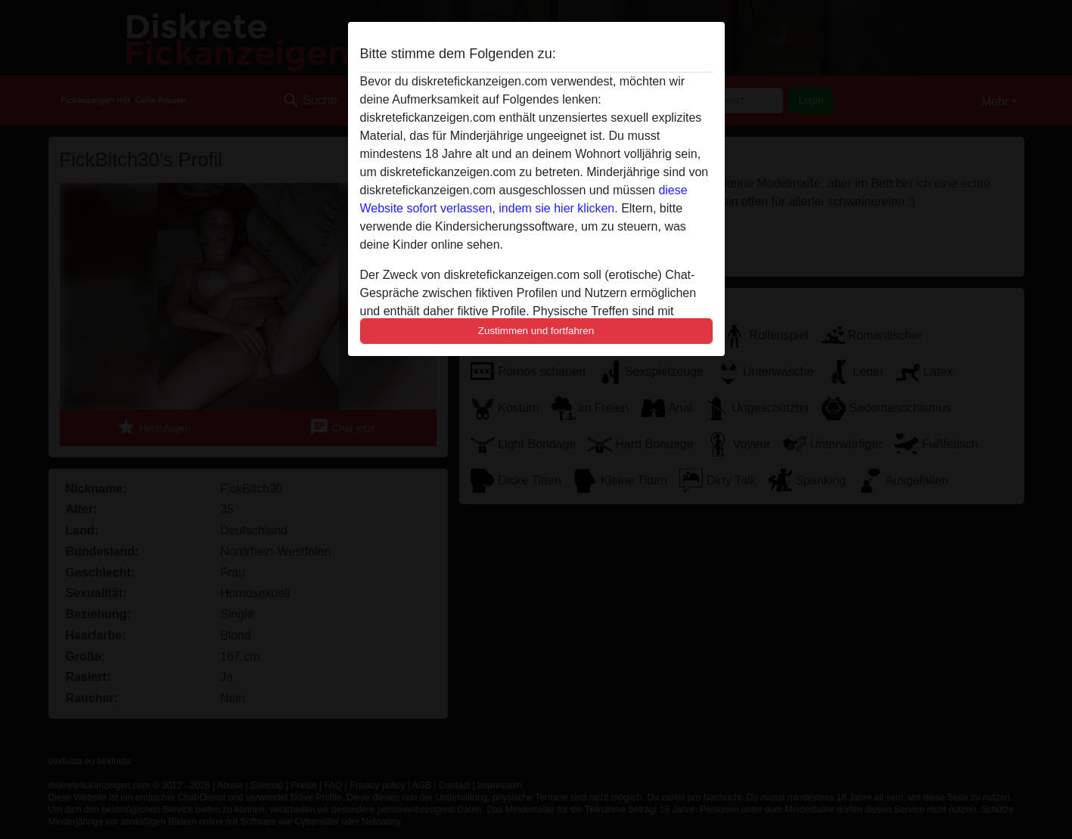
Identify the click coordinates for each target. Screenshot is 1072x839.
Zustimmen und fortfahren (536, 330)
